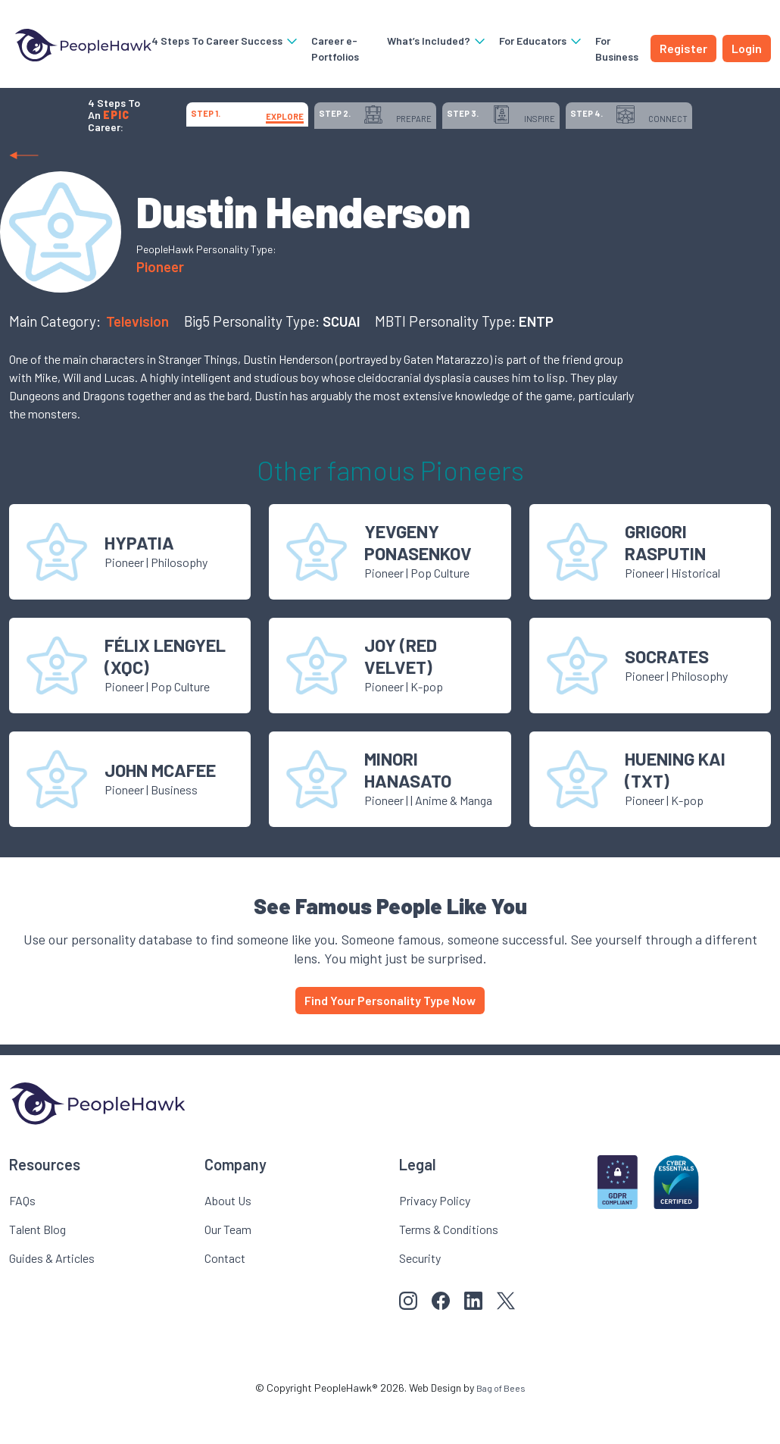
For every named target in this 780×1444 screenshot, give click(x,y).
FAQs (22, 1237)
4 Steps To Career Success (210, 40)
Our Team (227, 1266)
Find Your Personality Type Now (390, 1037)
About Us (227, 1237)
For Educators (536, 40)
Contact (224, 1295)
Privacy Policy (434, 1237)
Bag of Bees (500, 1424)
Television (139, 358)
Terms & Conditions (448, 1266)
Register (683, 48)
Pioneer (160, 303)
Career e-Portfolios (320, 48)
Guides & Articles (52, 1295)
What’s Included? (432, 40)
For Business (611, 48)
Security (420, 1295)
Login (747, 48)
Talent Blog (37, 1266)
